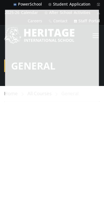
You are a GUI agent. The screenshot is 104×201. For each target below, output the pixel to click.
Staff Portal (89, 20)
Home (11, 84)
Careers (35, 20)
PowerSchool (30, 4)
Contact (60, 20)
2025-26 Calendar (21, 12)
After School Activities (69, 12)
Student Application (71, 4)
